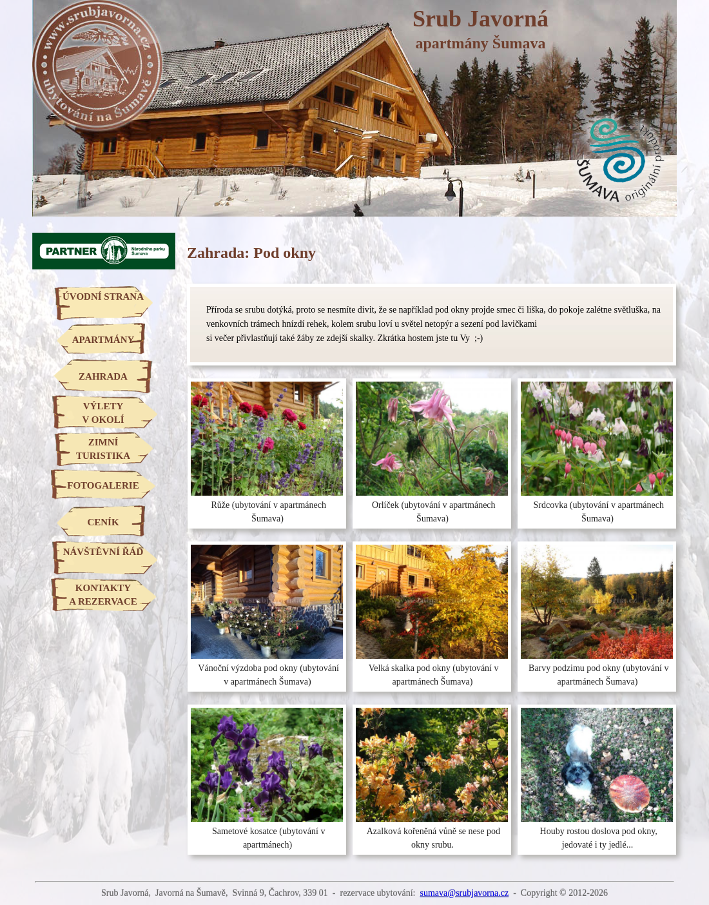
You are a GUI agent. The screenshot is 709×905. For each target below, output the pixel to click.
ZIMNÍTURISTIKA (103, 449)
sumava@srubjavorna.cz (464, 893)
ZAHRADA (103, 376)
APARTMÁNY (103, 340)
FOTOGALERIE (103, 485)
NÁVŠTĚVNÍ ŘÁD (103, 552)
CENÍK (103, 522)
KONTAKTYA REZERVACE (103, 595)
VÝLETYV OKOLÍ (103, 413)
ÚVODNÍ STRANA (103, 296)
